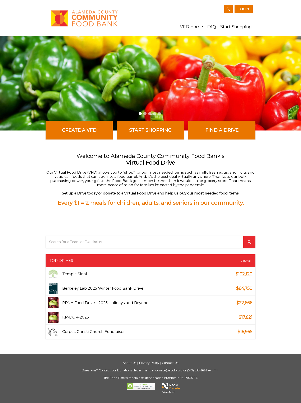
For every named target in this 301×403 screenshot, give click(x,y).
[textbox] (150, 242)
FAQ (211, 26)
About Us (129, 363)
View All (246, 261)
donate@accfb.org (168, 370)
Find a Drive (222, 130)
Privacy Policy (149, 363)
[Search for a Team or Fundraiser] (228, 9)
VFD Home (191, 26)
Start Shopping (236, 26)
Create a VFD (79, 130)
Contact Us (170, 363)
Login (243, 9)
